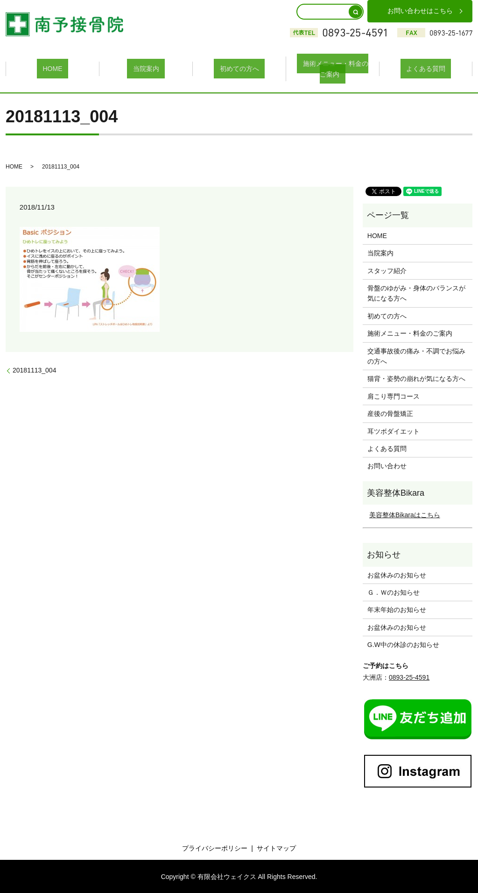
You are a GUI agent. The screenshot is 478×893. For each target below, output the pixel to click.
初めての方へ (239, 68)
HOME (53, 68)
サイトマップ (276, 847)
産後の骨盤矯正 (390, 412)
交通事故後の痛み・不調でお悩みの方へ (416, 355)
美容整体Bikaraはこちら (404, 514)
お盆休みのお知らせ (396, 573)
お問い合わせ (387, 465)
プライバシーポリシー (214, 847)
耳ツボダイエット (393, 430)
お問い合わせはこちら (420, 10)
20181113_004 (34, 369)
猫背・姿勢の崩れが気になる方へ (416, 377)
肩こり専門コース (393, 395)
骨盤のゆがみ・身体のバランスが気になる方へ (416, 292)
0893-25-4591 (409, 676)
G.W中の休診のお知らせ (403, 643)
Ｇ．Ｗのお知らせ (393, 591)
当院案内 (146, 68)
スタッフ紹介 (387, 269)
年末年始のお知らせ (396, 608)
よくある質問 (425, 68)
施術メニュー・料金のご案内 (333, 68)
